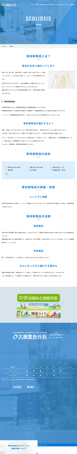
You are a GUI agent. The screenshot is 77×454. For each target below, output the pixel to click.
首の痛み (37, 405)
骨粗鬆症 (37, 431)
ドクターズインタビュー (15, 410)
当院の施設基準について (15, 436)
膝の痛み (37, 400)
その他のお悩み (59, 4)
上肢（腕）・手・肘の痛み (42, 410)
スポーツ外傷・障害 (60, 420)
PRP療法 (56, 436)
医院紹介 (37, 4)
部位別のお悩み (51, 4)
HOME (32, 4)
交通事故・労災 (39, 436)
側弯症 (56, 425)
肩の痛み (56, 405)
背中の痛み (38, 415)
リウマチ (37, 425)
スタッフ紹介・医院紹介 (15, 405)
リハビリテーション (41, 420)
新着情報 (10, 425)
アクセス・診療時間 (69, 4)
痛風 (55, 431)
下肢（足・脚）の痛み (60, 400)
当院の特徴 (43, 4)
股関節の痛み (58, 415)
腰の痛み (56, 410)
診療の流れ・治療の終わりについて (18, 420)
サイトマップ (12, 431)
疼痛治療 (37, 441)
